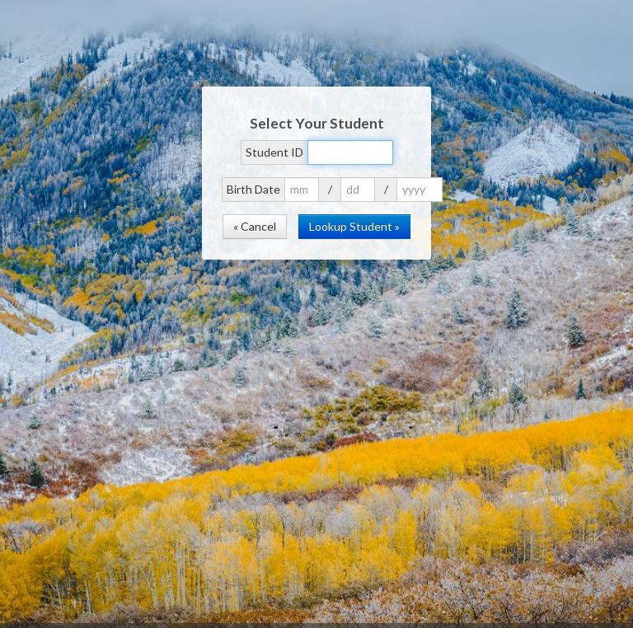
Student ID (274, 152)
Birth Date (253, 189)
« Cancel (254, 226)
